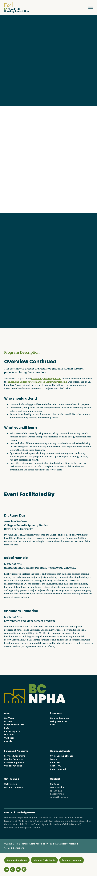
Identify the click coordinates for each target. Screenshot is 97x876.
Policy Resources (58, 721)
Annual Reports (12, 731)
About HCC (55, 766)
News (52, 724)
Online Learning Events (61, 756)
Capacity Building (13, 766)
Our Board (9, 738)
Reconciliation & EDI (14, 724)
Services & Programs (16, 750)
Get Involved (11, 779)
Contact (55, 779)
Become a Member (71, 860)
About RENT (56, 762)
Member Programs (13, 759)
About (7, 713)
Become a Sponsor (13, 787)
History (7, 728)
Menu (88, 7)
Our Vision (9, 718)
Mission (8, 721)
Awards (8, 741)
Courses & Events (60, 750)
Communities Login (17, 860)
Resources (56, 713)
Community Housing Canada (46, 378)
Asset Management (14, 762)
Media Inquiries (71, 792)
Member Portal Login (44, 860)
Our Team (9, 734)
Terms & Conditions (14, 848)
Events (53, 759)
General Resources (59, 718)
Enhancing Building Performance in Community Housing (37, 381)
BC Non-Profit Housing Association (16, 7)
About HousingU (58, 769)
